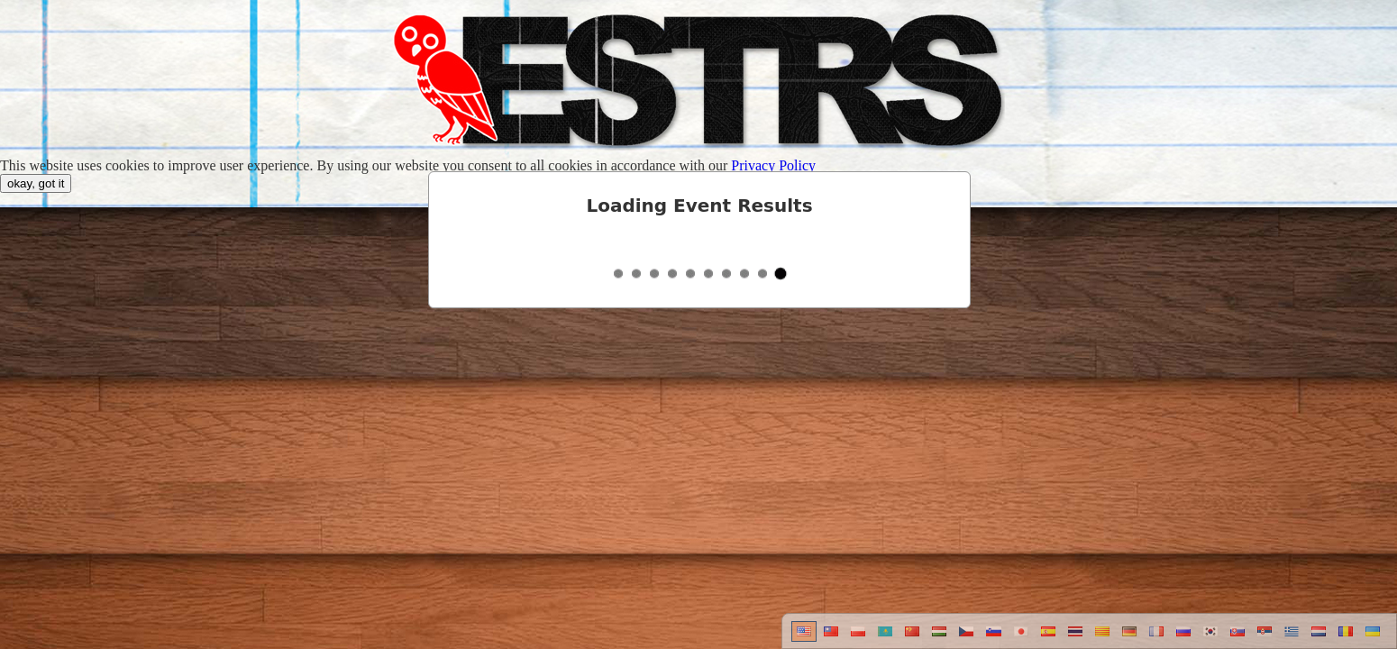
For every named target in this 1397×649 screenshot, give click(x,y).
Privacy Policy (773, 165)
